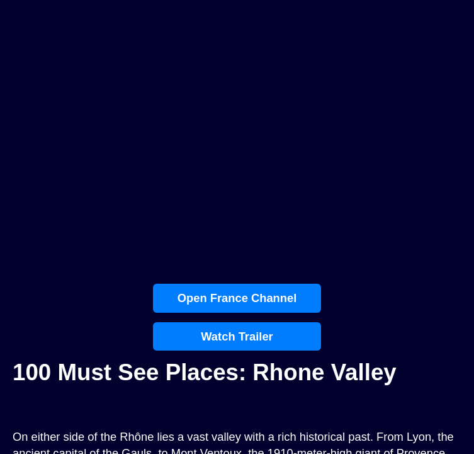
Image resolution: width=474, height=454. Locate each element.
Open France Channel (237, 298)
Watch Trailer (237, 336)
